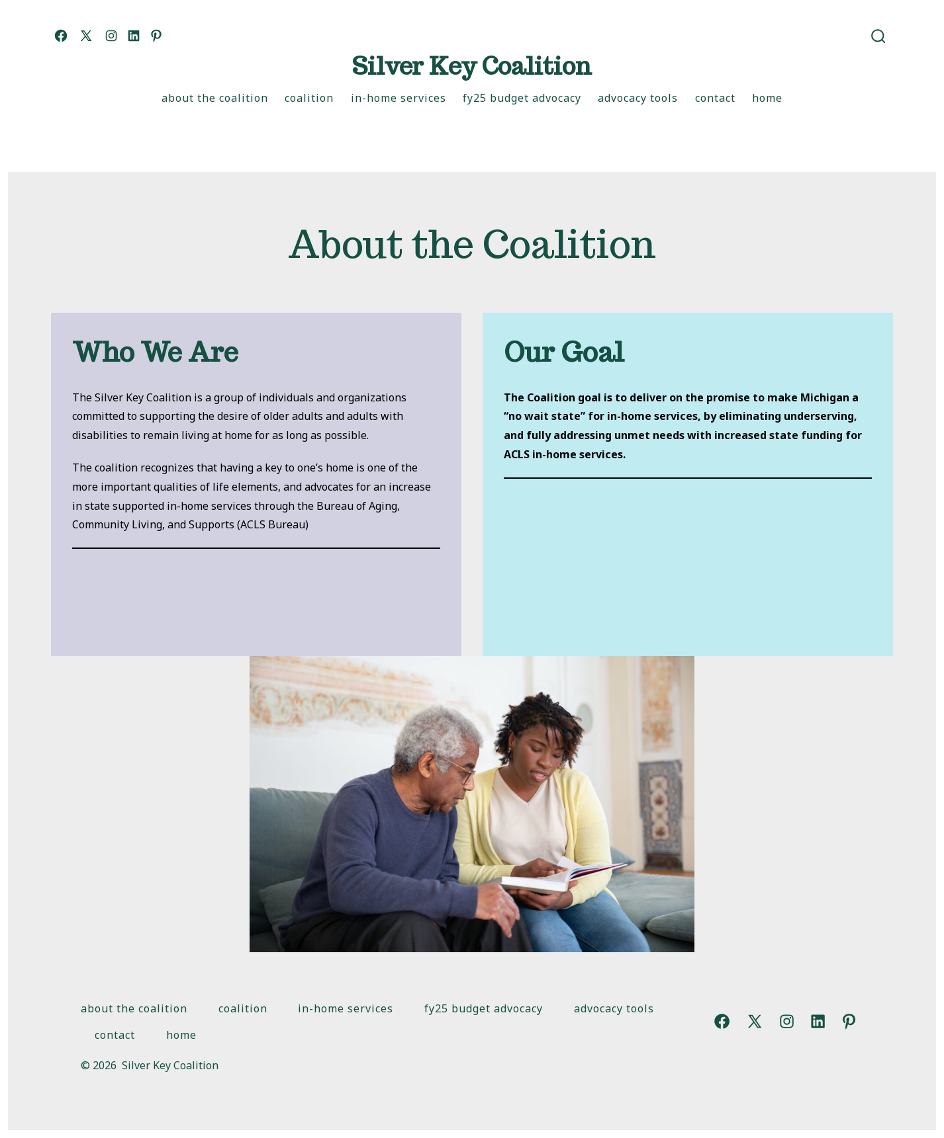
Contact (715, 98)
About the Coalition (215, 98)
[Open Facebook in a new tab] (61, 36)
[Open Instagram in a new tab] (111, 36)
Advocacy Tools (638, 98)
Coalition (309, 98)
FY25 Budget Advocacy (522, 98)
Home (767, 98)
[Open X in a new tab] (86, 36)
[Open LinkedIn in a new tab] (134, 36)
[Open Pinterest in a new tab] (156, 36)
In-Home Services (398, 98)
